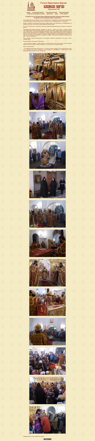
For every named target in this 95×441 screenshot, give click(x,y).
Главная (28, 12)
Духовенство (50, 13)
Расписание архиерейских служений (36, 13)
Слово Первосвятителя (51, 12)
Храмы (56, 13)
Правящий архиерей (64, 12)
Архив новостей (64, 13)
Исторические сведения (38, 12)
